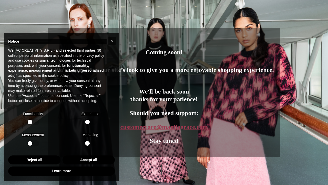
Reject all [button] (34, 160)
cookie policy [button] (58, 75)
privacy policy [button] (93, 55)
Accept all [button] (88, 160)
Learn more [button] (61, 171)
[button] (112, 41)
